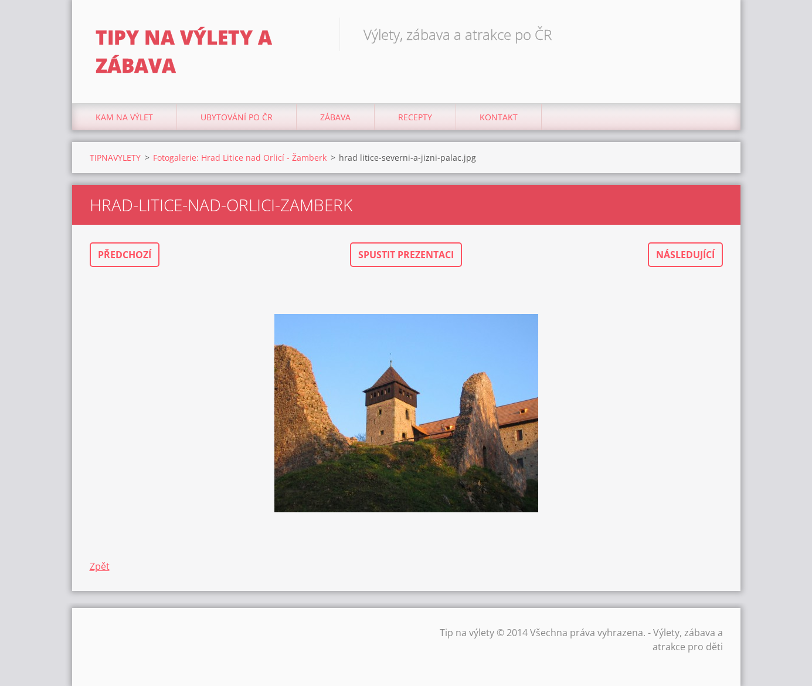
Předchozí (124, 254)
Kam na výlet (124, 117)
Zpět (100, 566)
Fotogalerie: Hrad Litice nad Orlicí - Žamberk (240, 157)
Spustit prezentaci (406, 254)
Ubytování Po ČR (237, 117)
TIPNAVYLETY (115, 157)
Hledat (710, 34)
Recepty (415, 117)
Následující (685, 254)
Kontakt (499, 117)
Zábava (335, 117)
